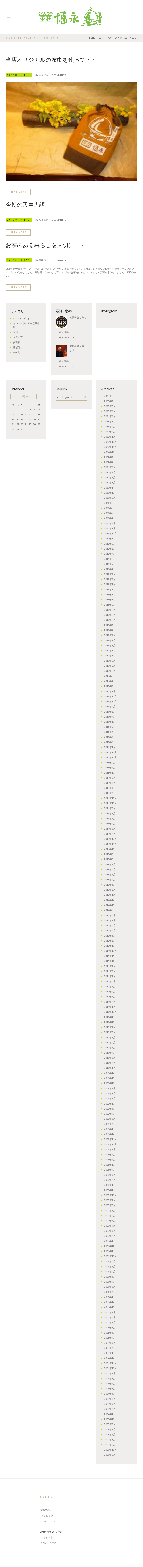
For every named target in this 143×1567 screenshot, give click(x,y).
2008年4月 (109, 1169)
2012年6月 (109, 925)
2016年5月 (109, 726)
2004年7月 (109, 1383)
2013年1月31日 (19, 75)
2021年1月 (109, 482)
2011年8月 (109, 970)
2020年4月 (109, 517)
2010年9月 (109, 1026)
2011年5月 (109, 986)
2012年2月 (109, 940)
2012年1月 (109, 945)
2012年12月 (110, 899)
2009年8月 (109, 1093)
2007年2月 (109, 1235)
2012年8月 (109, 915)
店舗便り (18, 347)
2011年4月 (109, 991)
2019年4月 (109, 568)
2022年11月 (110, 446)
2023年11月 (110, 421)
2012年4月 (109, 930)
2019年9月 (109, 543)
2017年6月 (109, 675)
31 (26, 429)
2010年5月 (109, 1047)
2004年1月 (109, 1413)
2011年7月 (109, 976)
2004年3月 (109, 1403)
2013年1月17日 (19, 259)
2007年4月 (109, 1225)
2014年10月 (110, 802)
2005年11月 (110, 1306)
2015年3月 (109, 787)
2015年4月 (109, 782)
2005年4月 (109, 1337)
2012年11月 (110, 904)
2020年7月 (109, 502)
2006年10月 (110, 1255)
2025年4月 (109, 410)
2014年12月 (110, 797)
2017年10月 (110, 655)
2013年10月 (110, 848)
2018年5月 (109, 624)
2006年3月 (109, 1286)
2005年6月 (109, 1327)
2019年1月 (109, 584)
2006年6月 (109, 1271)
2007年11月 (110, 1189)
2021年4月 (109, 466)
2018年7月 (109, 614)
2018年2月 (109, 640)
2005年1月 (109, 1352)
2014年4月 (109, 823)
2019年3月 (109, 573)
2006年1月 (109, 1296)
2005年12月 (110, 1301)
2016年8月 (109, 711)
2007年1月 (109, 1240)
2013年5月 (109, 874)
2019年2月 (109, 579)
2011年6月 (109, 981)
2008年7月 (109, 1159)
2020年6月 (109, 507)
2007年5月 (109, 1220)
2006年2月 (109, 1291)
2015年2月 (109, 792)
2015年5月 (109, 777)
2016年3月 (109, 736)
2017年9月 (109, 660)
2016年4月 (109, 731)
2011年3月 (109, 996)
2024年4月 (109, 416)
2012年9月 (109, 909)
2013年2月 (109, 889)
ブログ (16, 331)
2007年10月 (110, 1194)
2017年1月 (109, 690)
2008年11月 (110, 1139)
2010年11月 (110, 1016)
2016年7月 (109, 716)
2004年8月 (109, 1378)
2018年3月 (109, 634)
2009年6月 (109, 1103)
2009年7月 (109, 1098)
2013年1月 (109, 894)
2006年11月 (110, 1250)
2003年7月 (109, 1429)
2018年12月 (110, 589)
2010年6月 (109, 1042)
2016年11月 (110, 696)
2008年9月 (109, 1149)
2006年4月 (109, 1281)
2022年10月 (110, 451)
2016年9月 (109, 706)
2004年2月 (109, 1408)
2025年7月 (109, 400)
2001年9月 (109, 1444)
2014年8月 (109, 808)
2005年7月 (109, 1322)
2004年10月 (110, 1368)
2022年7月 (109, 456)
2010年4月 (109, 1052)
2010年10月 (110, 1021)
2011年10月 (110, 960)
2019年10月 (110, 538)
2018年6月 (109, 619)
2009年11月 (110, 1077)
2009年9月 (109, 1088)
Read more (18, 191)
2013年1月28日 (19, 219)
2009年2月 (109, 1123)
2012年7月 (109, 920)
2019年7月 (109, 553)
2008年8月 (109, 1154)
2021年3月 (109, 472)
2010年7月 (109, 1037)
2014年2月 (109, 833)
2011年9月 (109, 965)
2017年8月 (109, 665)
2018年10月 (110, 599)
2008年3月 (109, 1174)
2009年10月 (110, 1082)
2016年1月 (109, 747)
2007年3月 (109, 1230)
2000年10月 (110, 1449)
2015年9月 (109, 762)
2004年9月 (109, 1373)
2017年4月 (109, 680)
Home (92, 38)
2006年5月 (109, 1276)
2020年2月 (109, 523)
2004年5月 (109, 1393)
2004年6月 (109, 1388)
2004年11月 (110, 1362)
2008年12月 (110, 1133)
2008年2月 (109, 1179)
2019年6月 (109, 558)
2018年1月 (109, 645)
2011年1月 (109, 1006)
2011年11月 (110, 955)
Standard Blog (21, 318)
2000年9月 (109, 1454)
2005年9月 (109, 1312)
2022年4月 (109, 461)
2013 (101, 38)
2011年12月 (110, 950)
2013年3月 (109, 884)
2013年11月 (110, 843)
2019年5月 (109, 563)
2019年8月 (109, 548)
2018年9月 (109, 604)
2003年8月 (109, 1423)
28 (13, 429)
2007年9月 (109, 1199)
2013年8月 (109, 858)
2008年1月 (109, 1184)
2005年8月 (109, 1317)
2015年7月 (109, 767)
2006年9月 (109, 1261)
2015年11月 (110, 757)
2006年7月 (109, 1266)
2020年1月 (109, 528)
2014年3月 (109, 828)
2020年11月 (110, 487)
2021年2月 (109, 477)
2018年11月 (110, 594)
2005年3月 (109, 1342)
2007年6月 (109, 1215)
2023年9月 (109, 426)
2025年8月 (109, 395)
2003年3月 (109, 1434)
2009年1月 (109, 1128)
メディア (18, 336)
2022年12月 (110, 441)
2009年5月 (109, 1108)
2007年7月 (109, 1210)
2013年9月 (109, 853)
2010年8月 (109, 1031)
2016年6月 (109, 721)
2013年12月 (110, 838)
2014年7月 (109, 813)
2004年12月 (110, 1357)
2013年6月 (109, 869)
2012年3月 (109, 935)
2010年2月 (109, 1062)
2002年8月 (109, 1439)
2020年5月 (109, 512)
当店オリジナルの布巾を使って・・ (51, 60)
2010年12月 (110, 1011)
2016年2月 (109, 741)
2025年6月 (109, 405)
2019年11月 (110, 533)
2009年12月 (110, 1072)
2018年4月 (109, 629)
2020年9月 (109, 497)
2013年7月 (109, 864)
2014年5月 (109, 818)
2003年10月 (110, 1418)
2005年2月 (109, 1347)
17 (26, 419)
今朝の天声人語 (25, 205)
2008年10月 (110, 1144)
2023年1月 (109, 436)
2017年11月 (110, 650)
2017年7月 (109, 670)
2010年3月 (109, 1057)
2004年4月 (109, 1398)
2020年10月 (110, 492)
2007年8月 (109, 1205)
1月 (26, 396)
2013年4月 (109, 879)
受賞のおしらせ (78, 317)
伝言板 (16, 341)
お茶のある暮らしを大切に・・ (45, 245)
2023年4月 (109, 431)
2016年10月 (110, 701)
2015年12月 (110, 752)
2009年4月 (109, 1113)
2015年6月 (109, 772)
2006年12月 (110, 1245)
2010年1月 (109, 1067)
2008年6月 (109, 1164)
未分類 (16, 352)
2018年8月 (109, 609)
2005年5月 (109, 1332)
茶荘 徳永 (45, 75)
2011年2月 (109, 1001)
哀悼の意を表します (51, 1531)
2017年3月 (109, 685)
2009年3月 (109, 1118)
